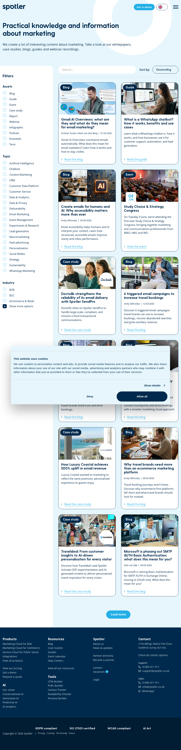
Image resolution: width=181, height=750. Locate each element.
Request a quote (11, 674)
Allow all (142, 396)
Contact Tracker (56, 687)
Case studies (54, 647)
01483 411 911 (147, 666)
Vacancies (100, 670)
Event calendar (55, 655)
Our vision (8, 687)
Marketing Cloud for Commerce (19, 647)
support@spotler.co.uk (152, 670)
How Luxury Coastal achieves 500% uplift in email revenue (87, 468)
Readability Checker (58, 691)
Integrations (9, 655)
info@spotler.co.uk (150, 685)
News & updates (101, 647)
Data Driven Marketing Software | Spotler (14, 7)
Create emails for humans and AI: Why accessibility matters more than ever (87, 210)
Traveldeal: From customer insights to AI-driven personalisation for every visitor (87, 555)
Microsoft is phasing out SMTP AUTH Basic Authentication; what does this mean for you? (149, 555)
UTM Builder (54, 679)
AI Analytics (9, 703)
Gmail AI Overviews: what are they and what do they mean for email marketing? (87, 123)
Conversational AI (12, 691)
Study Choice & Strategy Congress (149, 210)
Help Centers (55, 659)
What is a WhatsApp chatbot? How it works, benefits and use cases (149, 123)
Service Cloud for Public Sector (18, 651)
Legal (96, 677)
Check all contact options (151, 654)
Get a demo (9, 670)
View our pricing (11, 666)
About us (98, 643)
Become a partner (102, 658)
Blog (50, 643)
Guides (51, 651)
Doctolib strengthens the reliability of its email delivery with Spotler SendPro (87, 296)
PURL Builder (55, 683)
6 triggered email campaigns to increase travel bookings (149, 296)
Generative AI (10, 695)
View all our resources (59, 666)
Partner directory (102, 654)
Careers (97, 666)
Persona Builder (56, 695)
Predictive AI (9, 699)
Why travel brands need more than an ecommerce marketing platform (149, 468)
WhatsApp (145, 689)
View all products (12, 659)
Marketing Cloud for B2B (15, 643)
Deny (90, 396)
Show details (152, 385)
